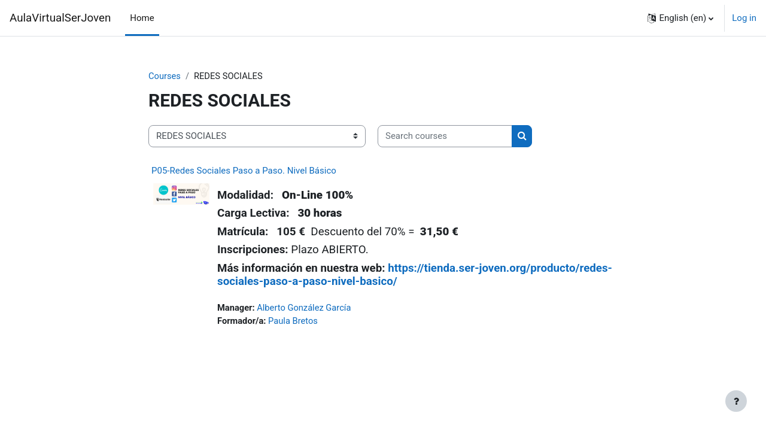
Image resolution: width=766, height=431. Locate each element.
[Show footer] (736, 401)
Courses (164, 76)
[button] (680, 18)
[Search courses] (445, 137)
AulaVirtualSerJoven (60, 18)
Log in (744, 18)
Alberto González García (306, 307)
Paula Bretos (294, 321)
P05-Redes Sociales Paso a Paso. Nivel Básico (243, 170)
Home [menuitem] (142, 18)
